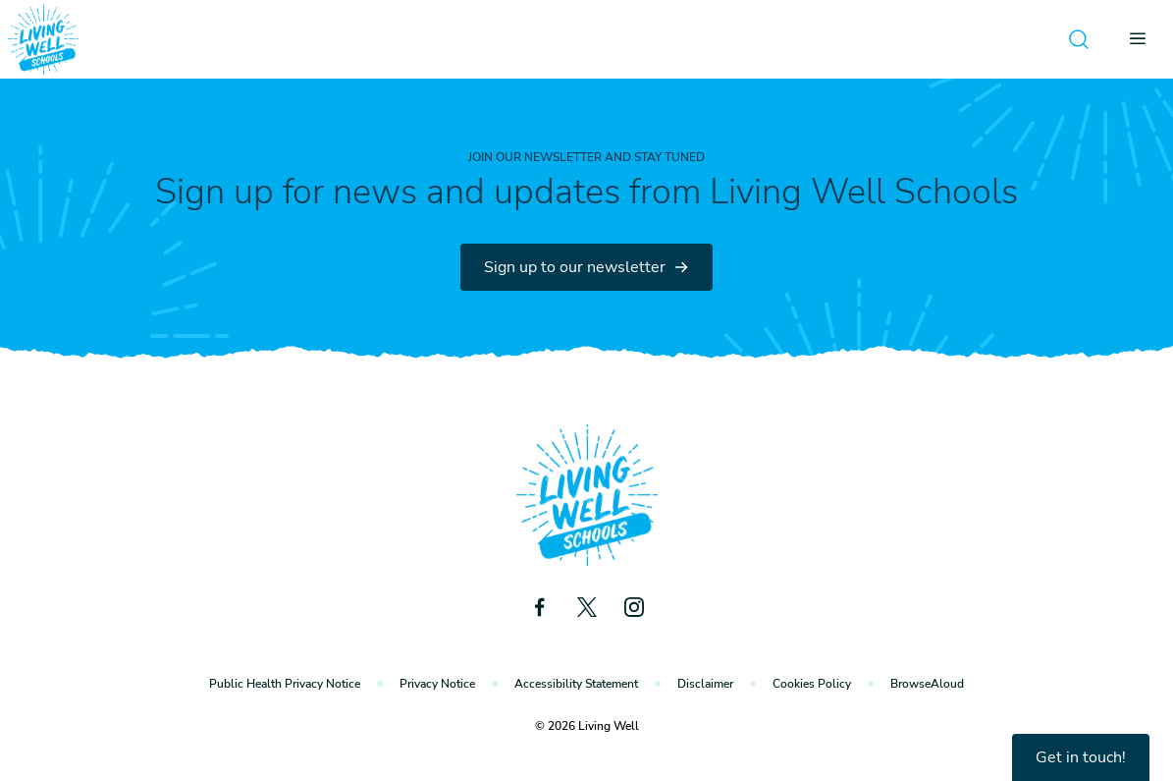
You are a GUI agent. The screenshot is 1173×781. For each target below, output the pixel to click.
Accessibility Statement (576, 684)
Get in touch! (1081, 757)
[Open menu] (1143, 39)
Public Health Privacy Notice (284, 684)
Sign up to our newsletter (586, 267)
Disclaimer (705, 684)
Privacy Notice (437, 684)
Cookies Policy (812, 684)
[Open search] (1078, 39)
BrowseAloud (927, 684)
